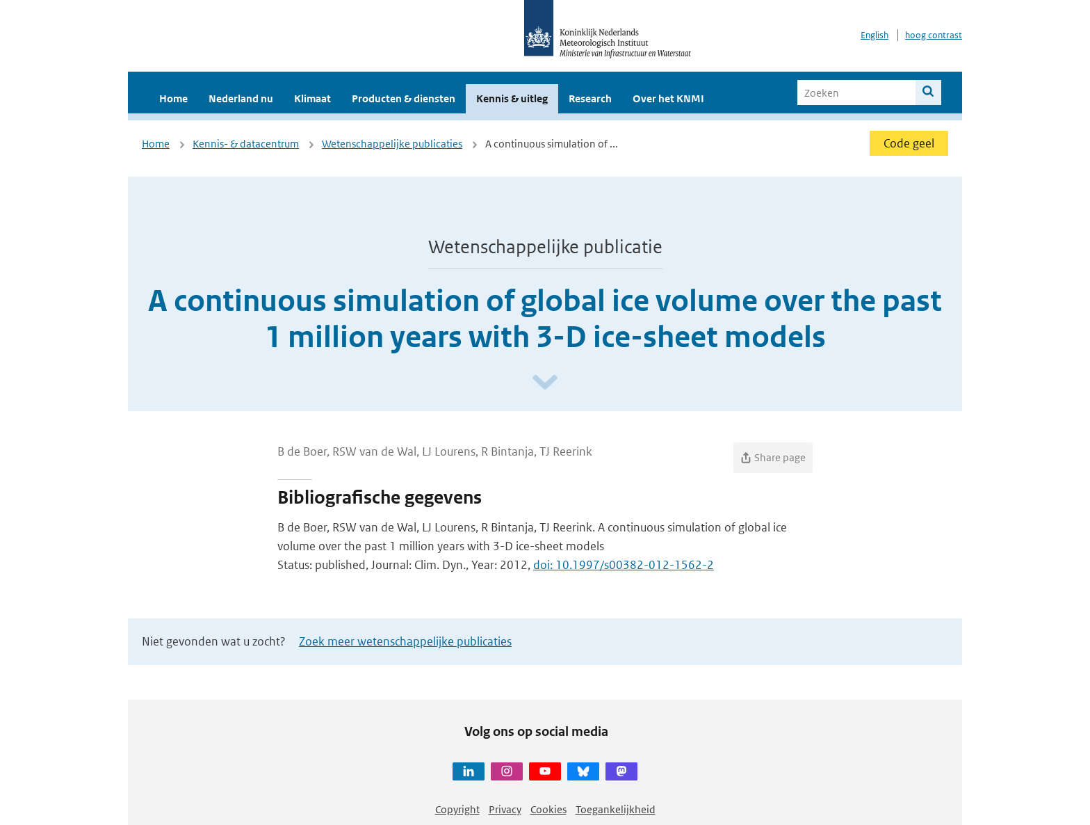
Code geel (909, 143)
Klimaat (312, 98)
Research (590, 98)
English (874, 35)
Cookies (548, 809)
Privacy (505, 809)
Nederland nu (241, 98)
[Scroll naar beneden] (545, 383)
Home (173, 98)
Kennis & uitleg (512, 98)
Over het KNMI (668, 98)
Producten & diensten (403, 98)
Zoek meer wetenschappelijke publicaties (405, 641)
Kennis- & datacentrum (246, 143)
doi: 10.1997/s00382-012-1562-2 (623, 564)
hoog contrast (933, 35)
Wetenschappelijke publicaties (392, 143)
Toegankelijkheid (616, 809)
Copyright (457, 809)
